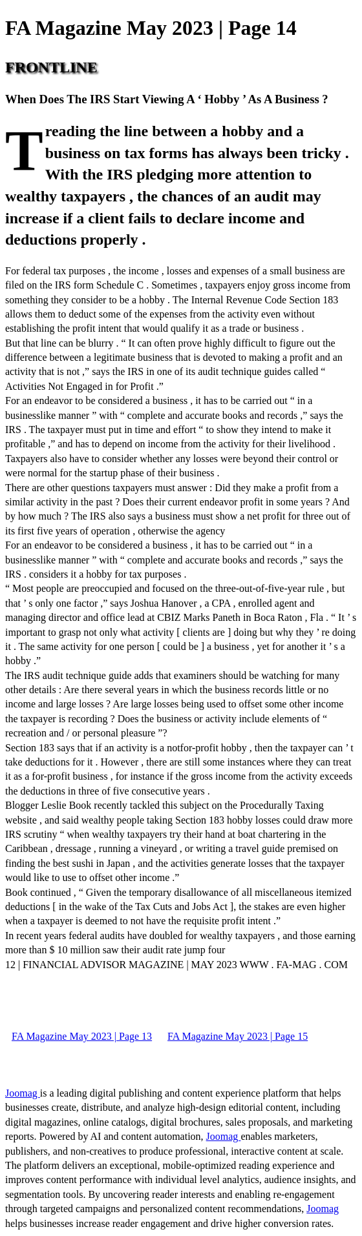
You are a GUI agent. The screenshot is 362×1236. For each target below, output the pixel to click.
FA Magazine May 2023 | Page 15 (237, 1036)
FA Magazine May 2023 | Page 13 (82, 1036)
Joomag (22, 1093)
